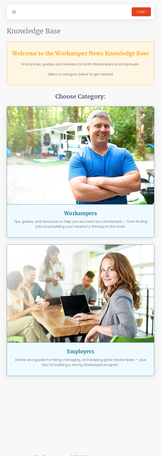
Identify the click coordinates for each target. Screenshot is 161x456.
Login (141, 11)
